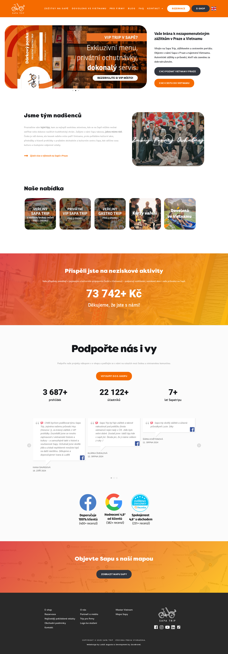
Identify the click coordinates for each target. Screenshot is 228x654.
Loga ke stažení (88, 623)
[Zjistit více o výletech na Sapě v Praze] (26, 156)
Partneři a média (89, 614)
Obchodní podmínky (55, 623)
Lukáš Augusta (106, 645)
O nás (83, 609)
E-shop (48, 609)
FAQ (141, 8)
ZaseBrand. (136, 645)
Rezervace (50, 614)
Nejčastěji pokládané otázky (60, 618)
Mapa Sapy (122, 614)
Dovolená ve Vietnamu (89, 8)
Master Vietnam (124, 609)
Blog (131, 8)
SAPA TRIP (108, 640)
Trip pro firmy (87, 618)
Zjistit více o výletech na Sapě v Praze (49, 155)
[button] (72, 90)
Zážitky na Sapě (56, 8)
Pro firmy (117, 8)
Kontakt (155, 8)
